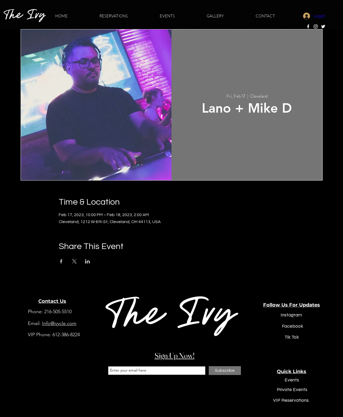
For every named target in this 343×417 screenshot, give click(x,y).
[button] (125, 16)
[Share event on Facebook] (61, 261)
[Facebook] (308, 26)
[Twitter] (323, 26)
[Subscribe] (225, 370)
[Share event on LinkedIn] (87, 261)
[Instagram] (315, 26)
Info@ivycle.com (59, 323)
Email (112, 362)
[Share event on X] (74, 261)
